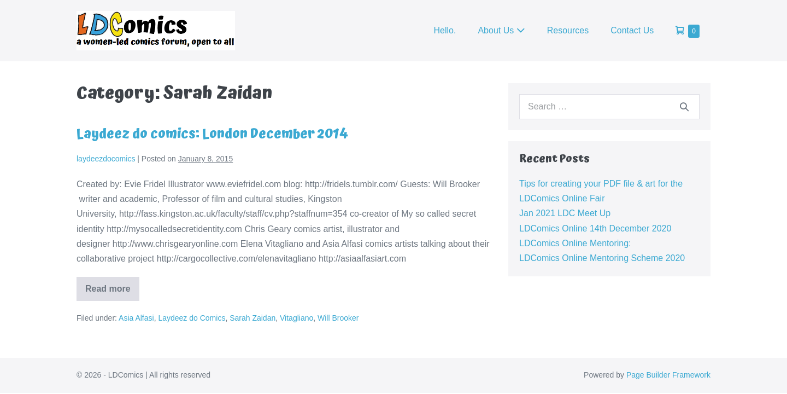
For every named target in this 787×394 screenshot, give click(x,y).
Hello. (445, 30)
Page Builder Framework (668, 374)
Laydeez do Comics (191, 318)
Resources (568, 30)
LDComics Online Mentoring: (575, 243)
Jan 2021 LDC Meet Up (564, 213)
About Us (501, 30)
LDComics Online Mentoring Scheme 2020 (602, 258)
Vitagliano (296, 318)
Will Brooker (338, 318)
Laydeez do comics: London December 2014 (212, 134)
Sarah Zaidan (252, 318)
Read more (112, 292)
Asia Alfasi (136, 318)
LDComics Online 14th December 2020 (595, 228)
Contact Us (632, 30)
